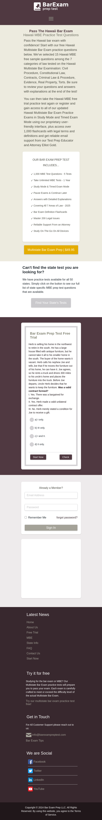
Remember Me (37, 517)
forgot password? (67, 517)
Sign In (51, 527)
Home (30, 622)
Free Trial (32, 632)
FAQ (29, 648)
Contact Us (33, 653)
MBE (30, 637)
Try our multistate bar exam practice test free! (50, 703)
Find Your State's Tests (50, 302)
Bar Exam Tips (35, 740)
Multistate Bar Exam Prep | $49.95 (51, 250)
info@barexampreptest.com (46, 735)
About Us (32, 627)
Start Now (33, 658)
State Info (32, 642)
